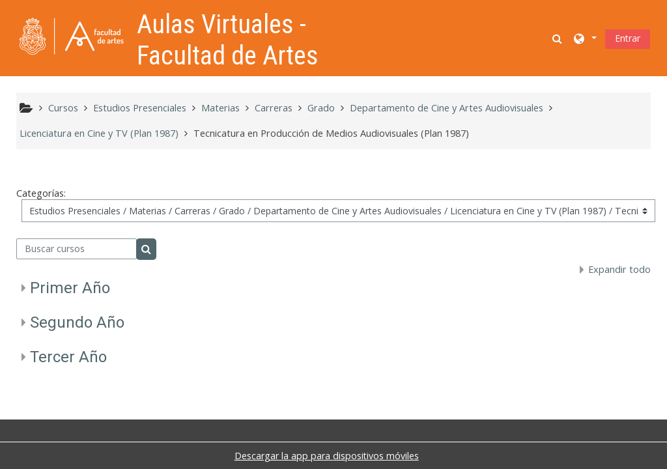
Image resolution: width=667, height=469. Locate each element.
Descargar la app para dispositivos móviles (326, 455)
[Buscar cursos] (76, 248)
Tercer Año (68, 357)
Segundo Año (77, 322)
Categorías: (41, 193)
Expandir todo (619, 269)
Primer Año (70, 288)
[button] (558, 38)
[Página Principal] (71, 37)
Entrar (627, 38)
